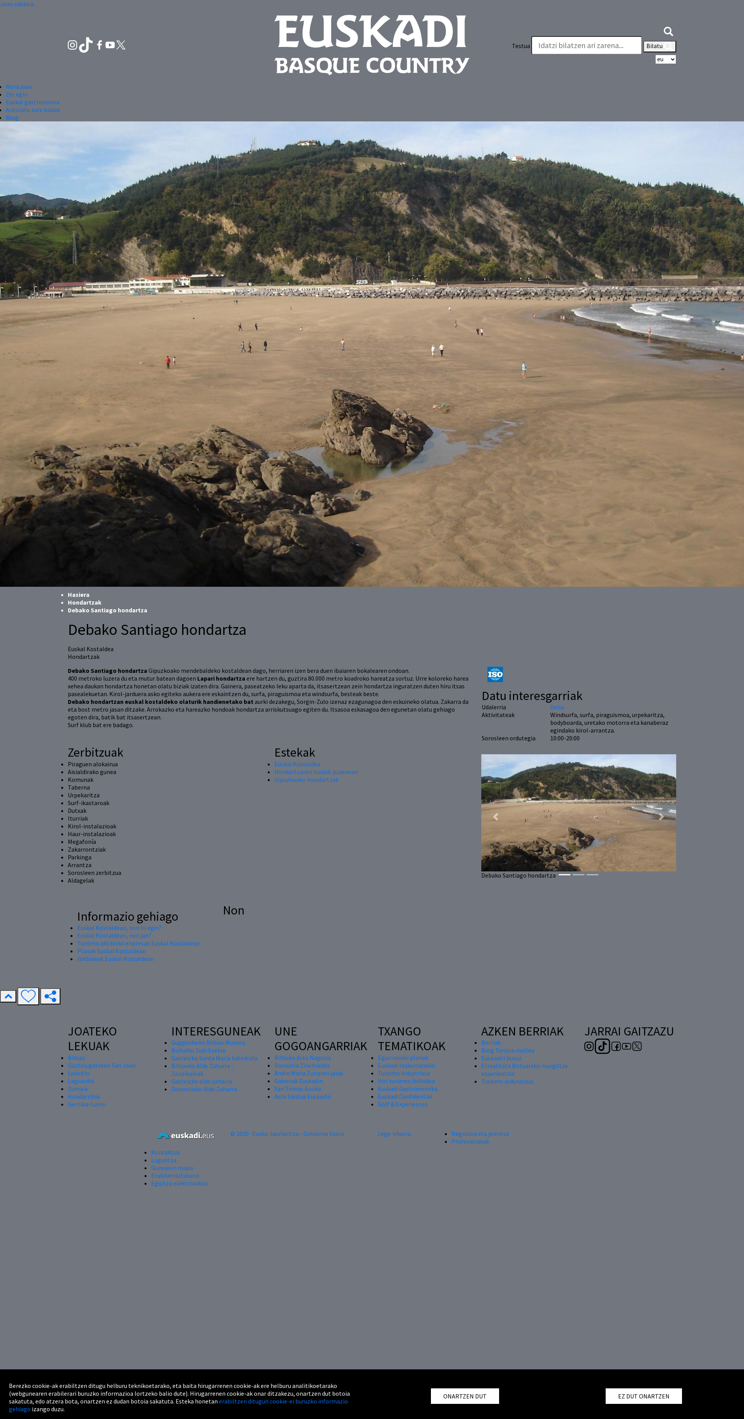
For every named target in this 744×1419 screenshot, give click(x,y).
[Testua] (586, 45)
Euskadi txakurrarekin (406, 1065)
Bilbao (76, 1057)
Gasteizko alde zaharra (201, 1081)
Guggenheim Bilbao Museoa (208, 1042)
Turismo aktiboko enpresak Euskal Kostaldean (138, 943)
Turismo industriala (404, 1073)
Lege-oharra (394, 1133)
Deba (557, 707)
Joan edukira (17, 4)
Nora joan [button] (19, 86)
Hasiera (79, 594)
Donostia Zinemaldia (302, 1065)
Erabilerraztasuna (175, 1175)
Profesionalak (470, 1141)
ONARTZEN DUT (465, 1396)
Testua (521, 46)
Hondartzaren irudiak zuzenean (316, 772)
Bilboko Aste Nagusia (302, 1057)
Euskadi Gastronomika (407, 1088)
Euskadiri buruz (501, 1058)
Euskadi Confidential (405, 1096)
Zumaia (78, 1088)
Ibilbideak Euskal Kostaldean (115, 959)
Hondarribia (84, 1096)
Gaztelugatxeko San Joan (102, 1065)
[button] (668, 30)
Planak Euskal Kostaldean (111, 951)
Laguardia (81, 1081)
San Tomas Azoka (297, 1088)
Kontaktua (165, 1152)
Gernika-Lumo (87, 1104)
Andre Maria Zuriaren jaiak (308, 1073)
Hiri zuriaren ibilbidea (406, 1081)
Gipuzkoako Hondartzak (306, 779)
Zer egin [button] (17, 94)
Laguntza (163, 1160)
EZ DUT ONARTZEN (644, 1396)
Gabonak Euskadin (298, 1081)
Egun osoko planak (403, 1057)
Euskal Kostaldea (297, 764)
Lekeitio (79, 1073)
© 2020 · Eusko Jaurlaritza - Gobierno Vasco (287, 1133)
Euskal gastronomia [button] (32, 102)
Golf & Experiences (402, 1104)
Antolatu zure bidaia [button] (33, 110)
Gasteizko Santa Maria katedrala (214, 1058)
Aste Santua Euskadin (302, 1096)
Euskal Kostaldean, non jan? (114, 935)
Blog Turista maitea (507, 1050)
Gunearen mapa (172, 1168)
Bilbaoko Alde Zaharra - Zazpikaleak (202, 1069)
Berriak (491, 1042)
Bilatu (659, 46)
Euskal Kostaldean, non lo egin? (119, 928)
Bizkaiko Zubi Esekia (198, 1050)
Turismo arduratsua (507, 1081)
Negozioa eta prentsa (480, 1133)
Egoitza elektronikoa (179, 1183)
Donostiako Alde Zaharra (204, 1089)
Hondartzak (85, 602)
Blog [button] (12, 117)
